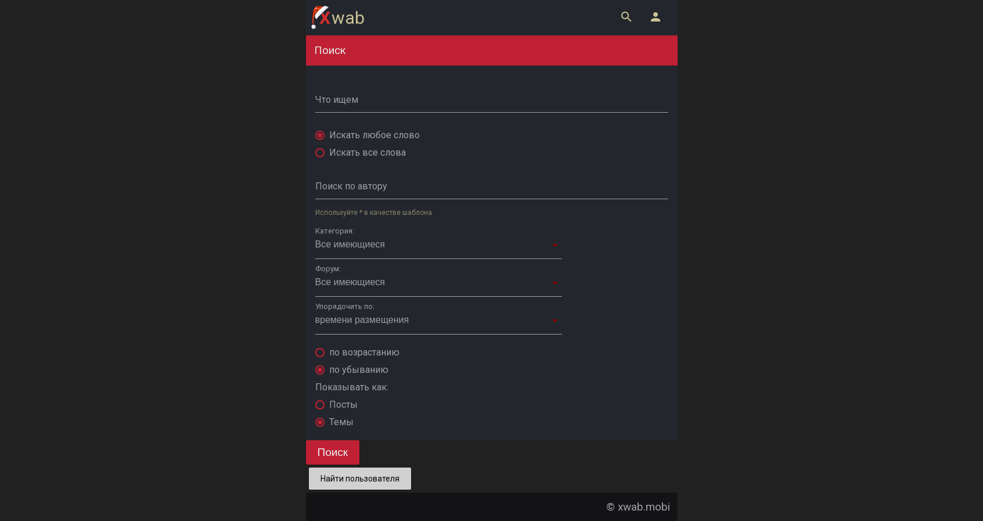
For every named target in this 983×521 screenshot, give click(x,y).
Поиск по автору (351, 186)
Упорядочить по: (345, 306)
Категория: (334, 231)
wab (342, 18)
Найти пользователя (360, 478)
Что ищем (336, 99)
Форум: (328, 268)
